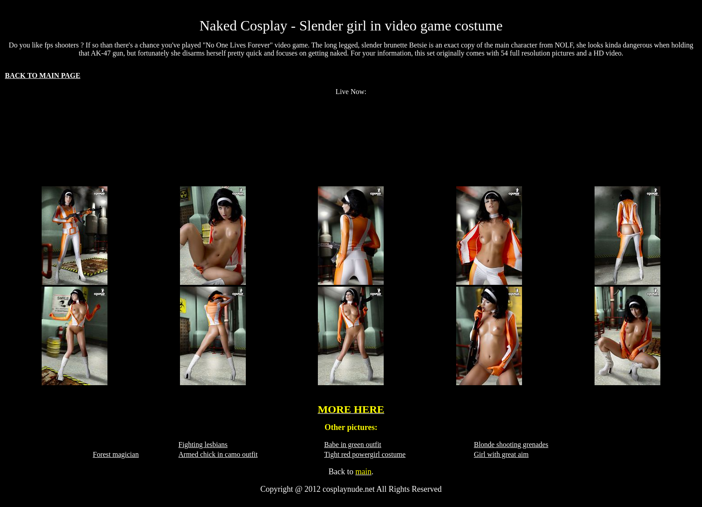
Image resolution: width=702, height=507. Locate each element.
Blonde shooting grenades (511, 444)
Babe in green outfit (352, 444)
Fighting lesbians (203, 444)
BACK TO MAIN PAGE (42, 75)
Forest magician (116, 454)
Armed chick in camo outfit (218, 454)
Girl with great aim (501, 454)
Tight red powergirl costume (365, 454)
